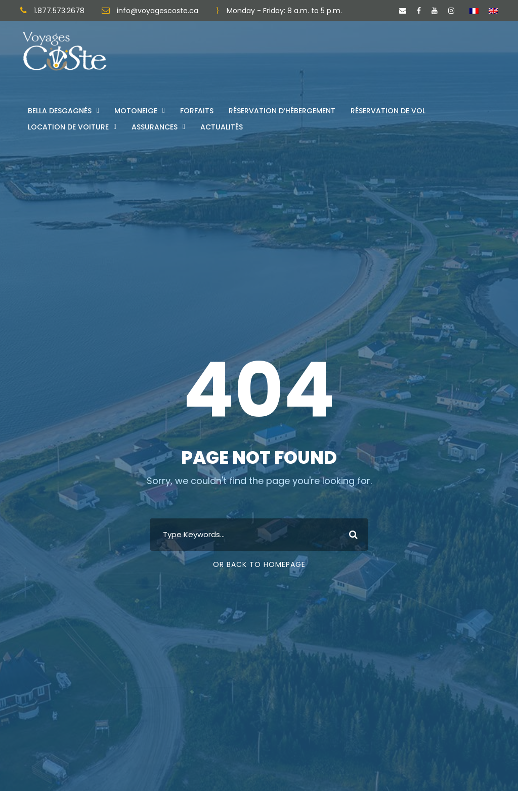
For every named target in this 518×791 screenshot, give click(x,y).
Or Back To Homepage (259, 564)
